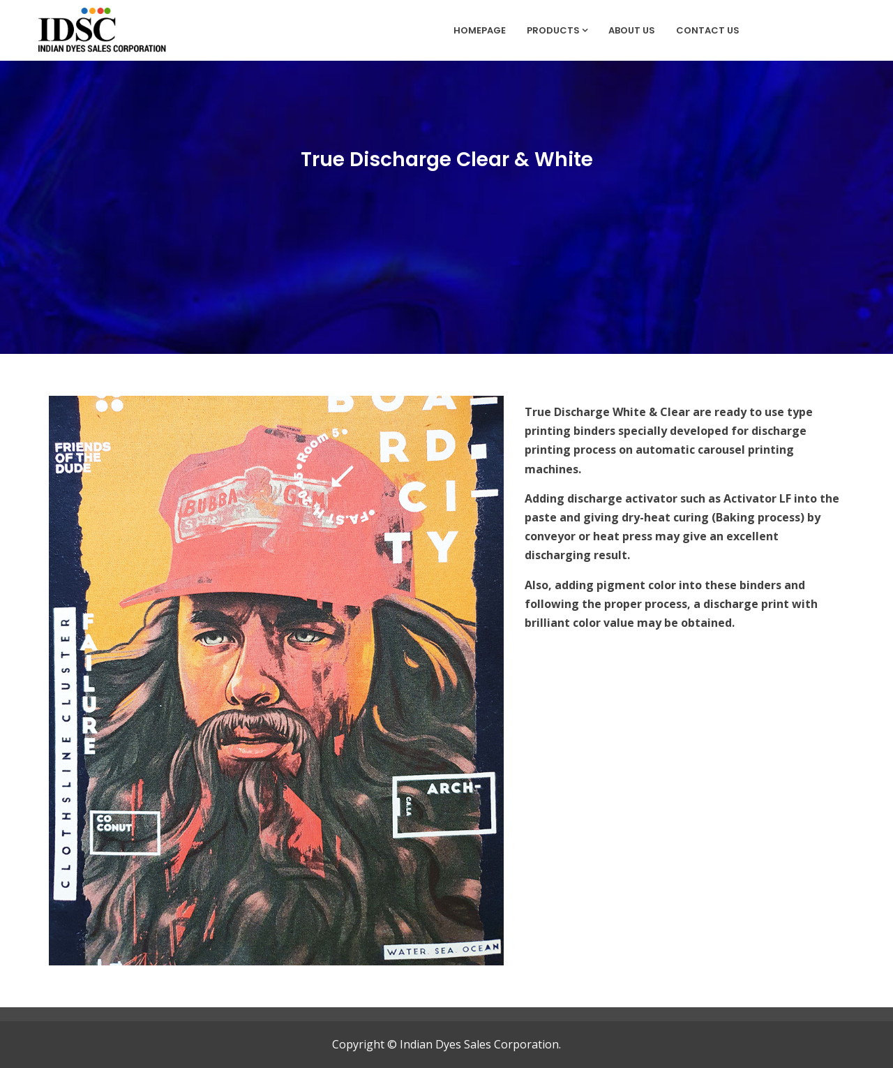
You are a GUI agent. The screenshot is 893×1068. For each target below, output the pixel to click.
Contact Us (708, 30)
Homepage (479, 30)
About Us (631, 30)
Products (557, 30)
